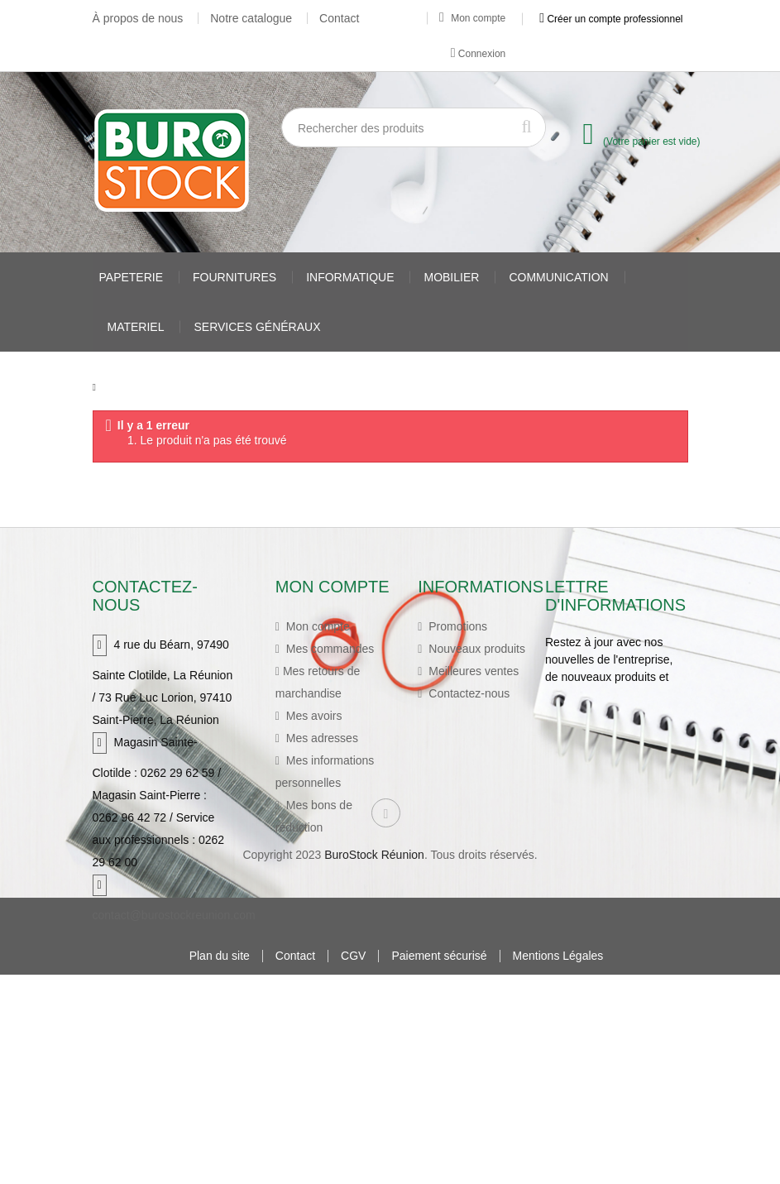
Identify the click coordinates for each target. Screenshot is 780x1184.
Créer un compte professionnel (610, 18)
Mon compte (472, 18)
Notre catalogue (251, 18)
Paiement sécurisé (438, 1165)
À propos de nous (138, 18)
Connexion (478, 53)
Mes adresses (320, 734)
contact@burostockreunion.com (174, 911)
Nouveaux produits (475, 645)
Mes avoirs (312, 712)
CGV (353, 1165)
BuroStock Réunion (374, 1064)
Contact (339, 18)
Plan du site (219, 1165)
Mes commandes (328, 645)
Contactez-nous (467, 690)
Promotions (456, 623)
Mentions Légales (558, 1165)
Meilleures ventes (472, 667)
